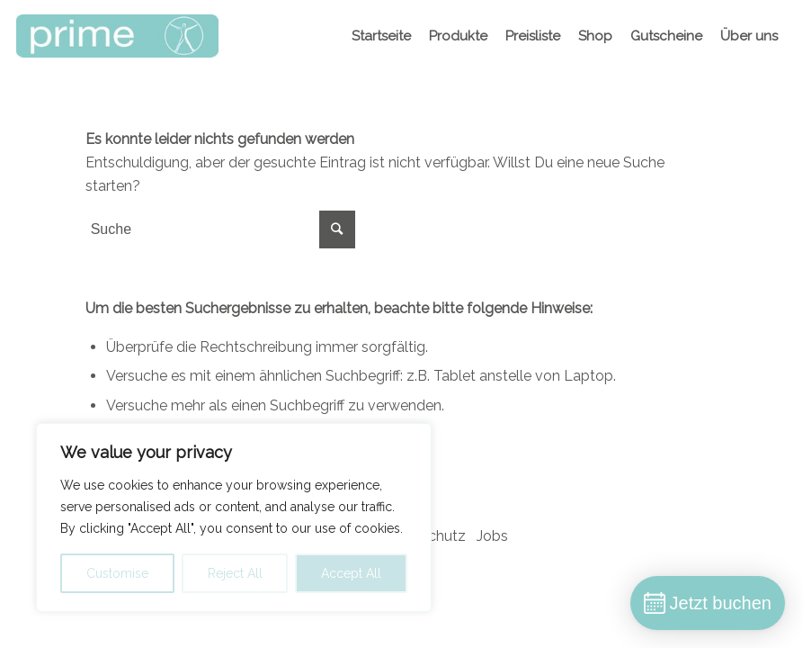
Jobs (492, 535)
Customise (117, 573)
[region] (234, 517)
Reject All (235, 573)
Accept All (351, 573)
